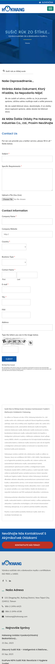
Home (27, 43)
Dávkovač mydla (31, 512)
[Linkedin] (10, 580)
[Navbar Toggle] (50, 8)
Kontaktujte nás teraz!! (27, 545)
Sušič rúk (41, 512)
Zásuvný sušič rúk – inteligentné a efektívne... (25, 649)
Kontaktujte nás (16, 515)
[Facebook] (3, 580)
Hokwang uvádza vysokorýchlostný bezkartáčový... (20, 637)
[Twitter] (6, 580)
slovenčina (47, 2)
